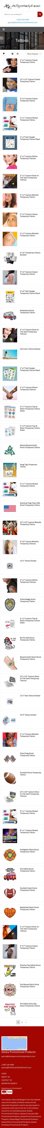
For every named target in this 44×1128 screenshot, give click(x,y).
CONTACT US (6, 1080)
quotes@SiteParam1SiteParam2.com (23, 22)
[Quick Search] (19, 14)
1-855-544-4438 (22, 19)
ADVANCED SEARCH (9, 1083)
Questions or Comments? (11, 1088)
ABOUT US (5, 1077)
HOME (3, 1073)
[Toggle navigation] (3, 29)
